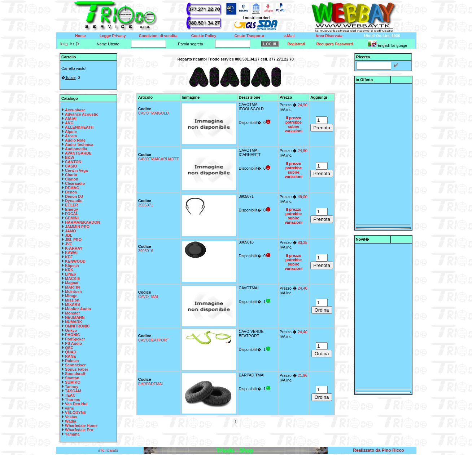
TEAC (70, 395)
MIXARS (72, 304)
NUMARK (73, 322)
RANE (70, 356)
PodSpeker (75, 339)
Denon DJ (74, 196)
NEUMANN (74, 317)
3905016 (145, 251)
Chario (71, 175)
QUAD (70, 352)
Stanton (72, 378)
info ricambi (108, 450)
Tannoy (71, 386)
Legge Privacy (113, 36)
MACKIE (72, 278)
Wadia (70, 421)
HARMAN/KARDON (82, 222)
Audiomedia (76, 149)
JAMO (70, 231)
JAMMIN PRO (77, 226)
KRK (69, 270)
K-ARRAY (73, 248)
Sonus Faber (76, 369)
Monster (72, 313)
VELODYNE (75, 412)
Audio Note (75, 140)
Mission (72, 300)
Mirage (71, 296)
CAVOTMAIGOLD (153, 113)
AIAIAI (71, 118)
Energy (71, 209)
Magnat (71, 283)
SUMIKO (72, 382)
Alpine (71, 131)
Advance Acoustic (81, 114)
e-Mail (289, 36)
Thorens (72, 399)
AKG (69, 123)
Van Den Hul (76, 404)
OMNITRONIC (77, 326)
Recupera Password (334, 44)
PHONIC (72, 335)
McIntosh (73, 291)
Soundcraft (75, 373)
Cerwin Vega (76, 170)
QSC (69, 347)
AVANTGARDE (78, 153)
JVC (69, 244)
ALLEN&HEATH (79, 127)
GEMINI (72, 218)
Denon (71, 192)
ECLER (71, 205)
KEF (69, 257)
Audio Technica (79, 144)
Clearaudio (75, 183)
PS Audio (73, 343)
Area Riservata (328, 36)
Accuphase (75, 110)
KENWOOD (75, 261)
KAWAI (71, 252)
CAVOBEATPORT (153, 340)
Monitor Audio (78, 309)
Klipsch (72, 265)
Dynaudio (74, 200)
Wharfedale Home (81, 425)
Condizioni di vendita (158, 36)
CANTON (73, 162)
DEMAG (72, 188)
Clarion (71, 179)
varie (69, 408)
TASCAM (73, 391)
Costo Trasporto (249, 36)
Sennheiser (75, 365)
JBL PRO (73, 239)
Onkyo (71, 330)
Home (80, 36)
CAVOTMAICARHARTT (158, 159)
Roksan (72, 360)
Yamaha (72, 434)
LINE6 (70, 274)
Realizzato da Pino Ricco (378, 450)
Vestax (71, 417)
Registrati (296, 44)
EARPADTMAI (150, 384)
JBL (68, 235)
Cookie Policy (204, 36)
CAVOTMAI (148, 296)
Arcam (71, 136)
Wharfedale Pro (79, 430)
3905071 (145, 205)
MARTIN (72, 287)
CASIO (71, 166)
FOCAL (71, 213)
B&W (69, 157)
